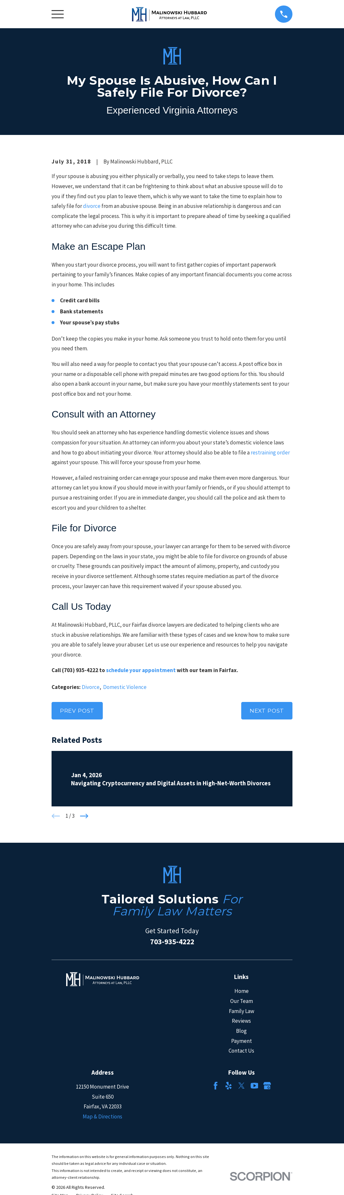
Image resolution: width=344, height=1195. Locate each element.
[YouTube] (254, 1086)
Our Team (241, 1001)
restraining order (270, 452)
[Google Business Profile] (267, 1086)
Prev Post (77, 710)
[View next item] (84, 816)
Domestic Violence (125, 687)
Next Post (267, 710)
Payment (241, 1040)
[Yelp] (228, 1086)
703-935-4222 (172, 941)
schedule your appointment (141, 670)
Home (241, 991)
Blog (241, 1030)
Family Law (241, 1011)
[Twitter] (241, 1086)
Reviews (241, 1020)
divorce (92, 206)
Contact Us (241, 1050)
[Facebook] (215, 1086)
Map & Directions (102, 1116)
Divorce (91, 687)
